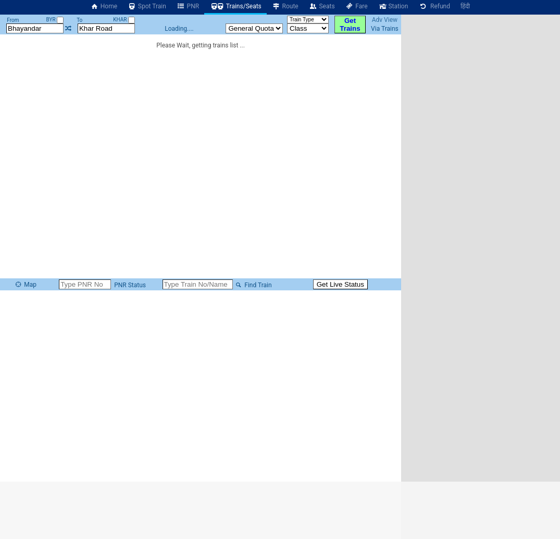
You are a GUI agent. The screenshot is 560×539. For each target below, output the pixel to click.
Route (285, 6)
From (13, 20)
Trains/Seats (235, 6)
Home (103, 6)
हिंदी (465, 6)
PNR (188, 6)
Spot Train (147, 6)
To (79, 20)
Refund (434, 6)
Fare (356, 6)
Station (393, 6)
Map (25, 284)
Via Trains (385, 28)
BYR (55, 19)
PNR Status (129, 285)
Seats (322, 6)
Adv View (384, 19)
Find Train (253, 285)
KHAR (124, 19)
